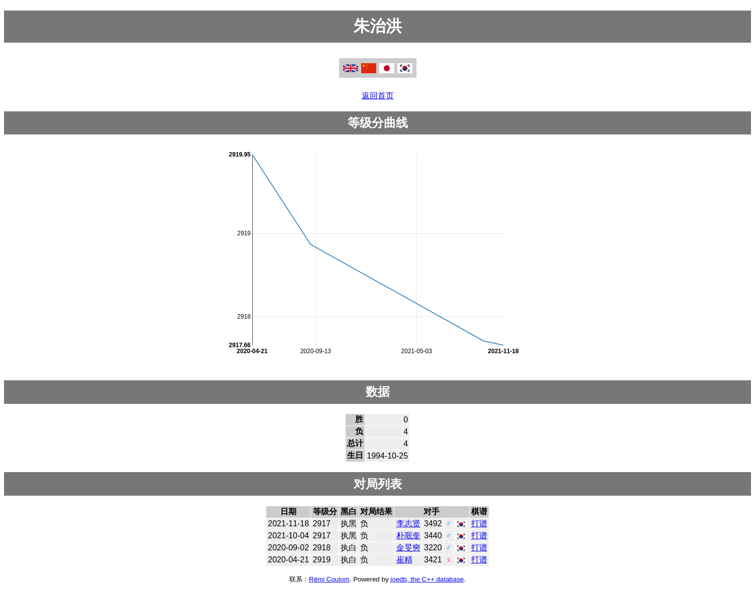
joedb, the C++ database (427, 579)
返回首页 (378, 95)
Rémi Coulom (329, 579)
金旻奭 (408, 547)
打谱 (479, 523)
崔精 (404, 559)
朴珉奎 (408, 535)
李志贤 (408, 523)
